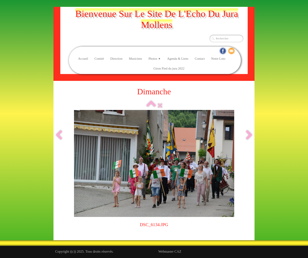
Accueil (83, 58)
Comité (99, 58)
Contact (200, 58)
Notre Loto (218, 58)
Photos (154, 58)
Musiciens (135, 58)
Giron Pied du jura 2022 (168, 68)
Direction (116, 58)
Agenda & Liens (177, 58)
